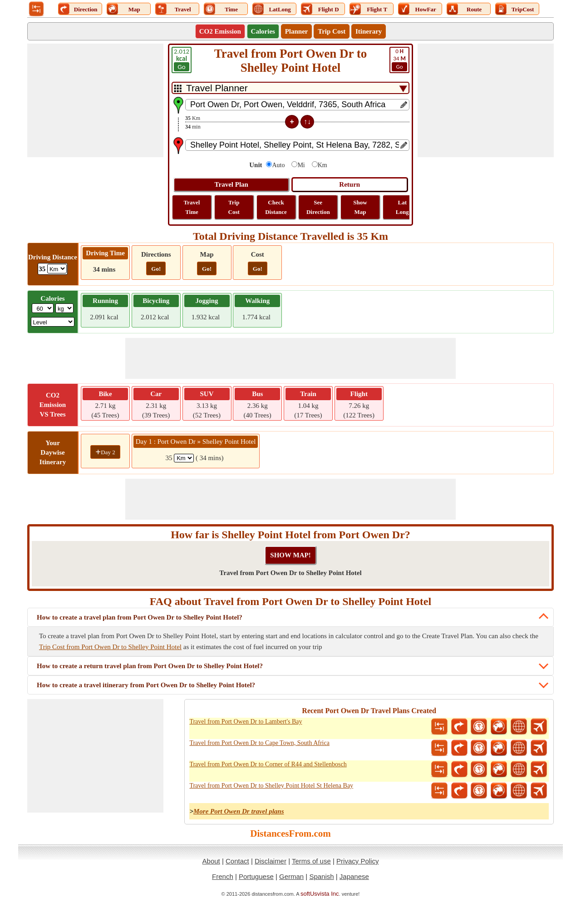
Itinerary (368, 31)
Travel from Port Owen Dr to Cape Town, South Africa (259, 742)
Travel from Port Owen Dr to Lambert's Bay (245, 721)
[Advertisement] (95, 100)
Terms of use (311, 861)
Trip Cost (331, 31)
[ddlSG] (53, 322)
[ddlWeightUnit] (64, 308)
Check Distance (276, 207)
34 (399, 59)
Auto (278, 165)
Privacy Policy (357, 861)
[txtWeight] (43, 308)
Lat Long (402, 207)
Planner (296, 31)
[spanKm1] (184, 458)
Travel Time (192, 207)
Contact (237, 861)
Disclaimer (270, 861)
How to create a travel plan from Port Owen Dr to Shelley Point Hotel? (139, 617)
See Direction (318, 207)
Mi (301, 165)
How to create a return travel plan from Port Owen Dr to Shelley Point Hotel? (150, 666)
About (211, 861)
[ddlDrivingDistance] (57, 268)
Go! (156, 268)
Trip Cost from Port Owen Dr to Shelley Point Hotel (110, 646)
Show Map (360, 207)
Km (322, 165)
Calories (263, 31)
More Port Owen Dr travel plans (238, 811)
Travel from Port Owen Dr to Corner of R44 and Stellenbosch (267, 764)
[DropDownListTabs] (290, 88)
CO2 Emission (220, 31)
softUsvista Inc (319, 893)
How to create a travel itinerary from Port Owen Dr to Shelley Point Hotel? (146, 685)
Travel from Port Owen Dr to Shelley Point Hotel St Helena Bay (271, 785)
